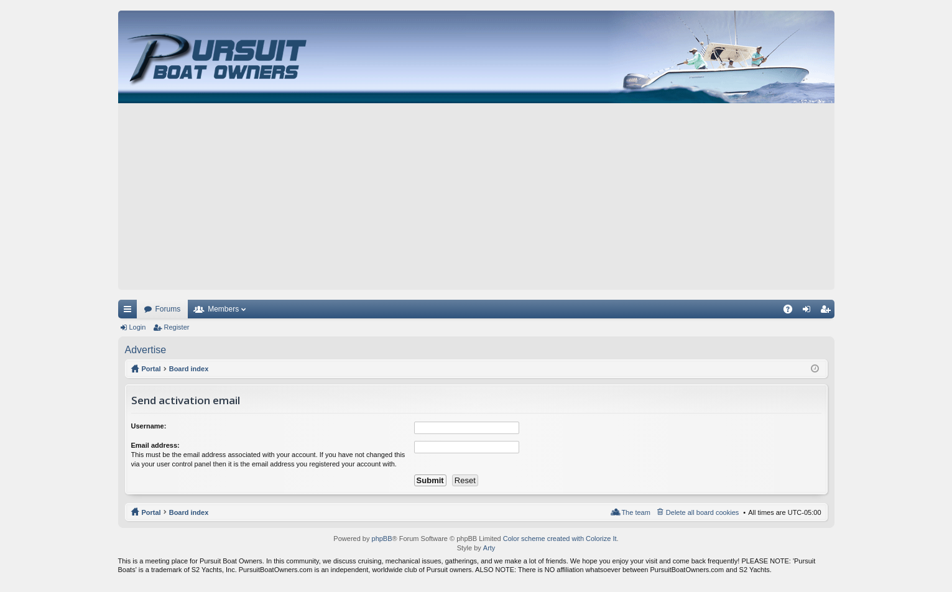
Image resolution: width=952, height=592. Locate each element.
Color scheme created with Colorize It (560, 538)
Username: (149, 426)
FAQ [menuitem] (791, 311)
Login (137, 327)
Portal (151, 368)
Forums (168, 309)
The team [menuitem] (635, 512)
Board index (189, 512)
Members (223, 309)
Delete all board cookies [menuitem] (702, 512)
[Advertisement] (476, 196)
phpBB (382, 538)
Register (176, 327)
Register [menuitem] (827, 311)
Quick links (130, 311)
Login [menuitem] (808, 311)
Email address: (155, 445)
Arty (489, 548)
